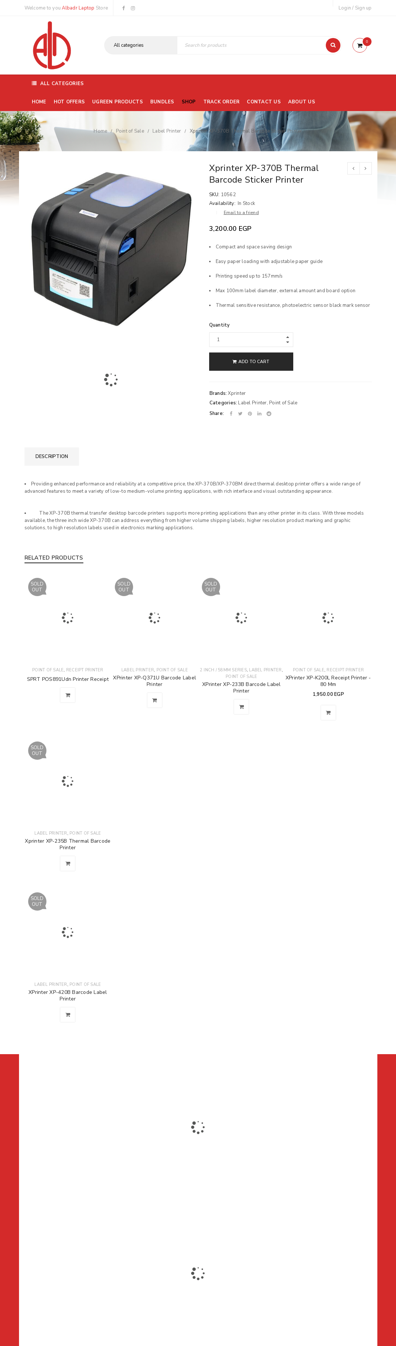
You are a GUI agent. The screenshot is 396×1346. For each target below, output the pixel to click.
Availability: (222, 203)
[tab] (51, 456)
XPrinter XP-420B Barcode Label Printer (68, 995)
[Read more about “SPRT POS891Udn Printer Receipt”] (67, 695)
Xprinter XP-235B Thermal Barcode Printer (67, 844)
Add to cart (253, 362)
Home (100, 131)
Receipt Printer (84, 670)
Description (51, 456)
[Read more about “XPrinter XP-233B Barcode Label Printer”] (241, 706)
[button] (328, 712)
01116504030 (69, 1166)
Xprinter (237, 393)
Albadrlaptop (149, 1216)
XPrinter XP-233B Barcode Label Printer (241, 687)
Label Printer (166, 131)
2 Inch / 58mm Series (223, 670)
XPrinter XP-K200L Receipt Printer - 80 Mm (328, 681)
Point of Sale (130, 131)
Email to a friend (241, 213)
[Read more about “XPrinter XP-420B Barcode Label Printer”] (67, 1014)
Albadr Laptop (78, 8)
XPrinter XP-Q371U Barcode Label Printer (154, 681)
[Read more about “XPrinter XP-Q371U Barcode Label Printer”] (154, 700)
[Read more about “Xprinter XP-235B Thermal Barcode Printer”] (67, 863)
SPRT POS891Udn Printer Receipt (68, 679)
